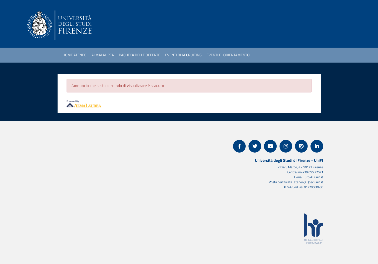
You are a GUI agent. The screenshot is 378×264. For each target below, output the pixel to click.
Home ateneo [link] (74, 55)
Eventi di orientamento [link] (228, 55)
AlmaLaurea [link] (102, 55)
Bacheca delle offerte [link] (139, 55)
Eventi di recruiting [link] (183, 55)
